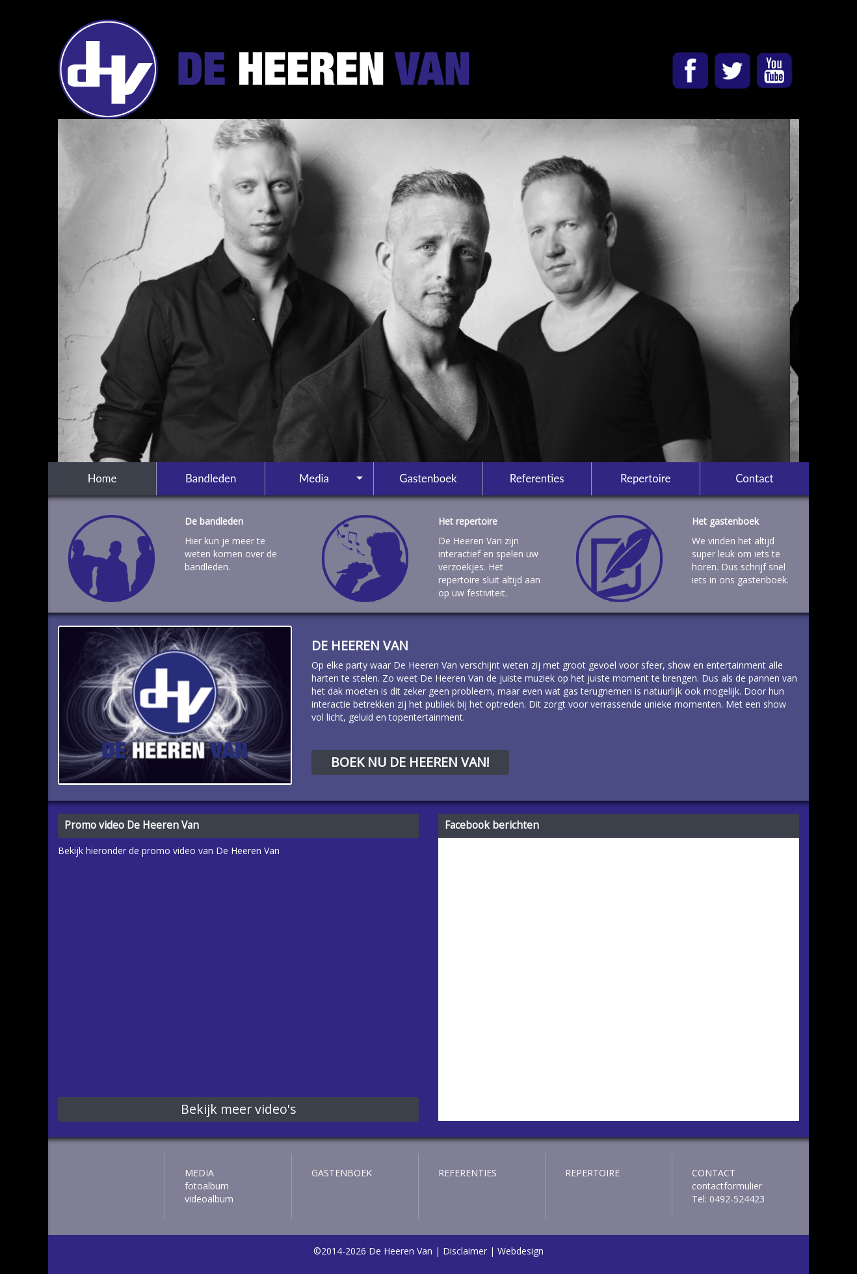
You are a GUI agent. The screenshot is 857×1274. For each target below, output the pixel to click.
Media (314, 478)
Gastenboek (427, 478)
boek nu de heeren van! (410, 762)
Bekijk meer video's (239, 1109)
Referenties (537, 478)
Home (102, 478)
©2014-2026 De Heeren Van (372, 1251)
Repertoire (645, 478)
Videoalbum (209, 1199)
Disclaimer (465, 1251)
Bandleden (210, 478)
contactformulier (727, 1186)
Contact (754, 478)
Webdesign (520, 1251)
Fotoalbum (207, 1186)
